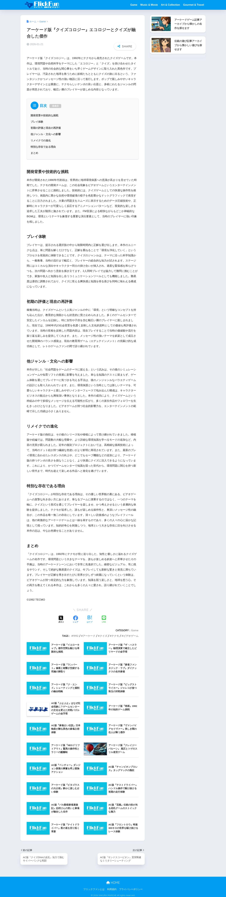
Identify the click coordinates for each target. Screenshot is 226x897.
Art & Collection (170, 4)
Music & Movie (149, 4)
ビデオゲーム (130, 634)
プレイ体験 (37, 120)
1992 (75, 634)
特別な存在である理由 (43, 145)
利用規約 (112, 887)
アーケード (89, 634)
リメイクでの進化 (41, 138)
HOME (113, 881)
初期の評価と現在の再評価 (46, 126)
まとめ (34, 151)
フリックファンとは (94, 887)
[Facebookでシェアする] (75, 618)
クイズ (103, 634)
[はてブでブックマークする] (89, 618)
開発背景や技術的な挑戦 (44, 113)
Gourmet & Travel (193, 4)
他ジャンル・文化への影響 (46, 132)
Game (133, 4)
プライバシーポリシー (131, 887)
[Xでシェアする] (61, 618)
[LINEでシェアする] (104, 618)
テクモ (115, 634)
